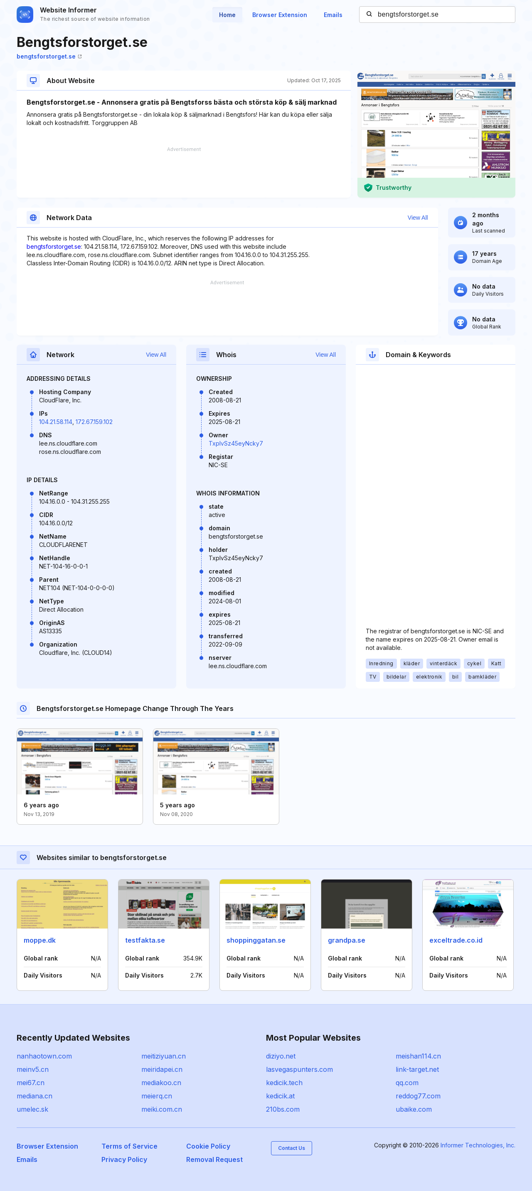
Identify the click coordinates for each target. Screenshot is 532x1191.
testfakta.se (145, 940)
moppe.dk (40, 940)
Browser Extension (279, 14)
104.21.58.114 (55, 421)
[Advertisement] (184, 172)
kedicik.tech (284, 1082)
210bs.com (283, 1109)
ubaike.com (414, 1109)
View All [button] (418, 217)
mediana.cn (34, 1096)
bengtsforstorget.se (49, 56)
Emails (333, 14)
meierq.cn (156, 1096)
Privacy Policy (124, 1159)
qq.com (407, 1082)
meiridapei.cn (161, 1069)
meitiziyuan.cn (163, 1056)
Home (227, 14)
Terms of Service (129, 1146)
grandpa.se (346, 940)
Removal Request (214, 1159)
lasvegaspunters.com (299, 1069)
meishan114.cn (418, 1056)
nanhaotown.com (44, 1056)
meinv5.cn (33, 1069)
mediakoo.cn (161, 1082)
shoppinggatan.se (256, 940)
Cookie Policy (208, 1146)
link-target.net (417, 1069)
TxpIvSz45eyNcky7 (236, 443)
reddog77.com (418, 1096)
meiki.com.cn (161, 1109)
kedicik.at (280, 1096)
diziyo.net (281, 1056)
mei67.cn (30, 1082)
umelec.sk (32, 1109)
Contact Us (291, 1148)
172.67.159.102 (94, 421)
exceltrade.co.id (456, 940)
